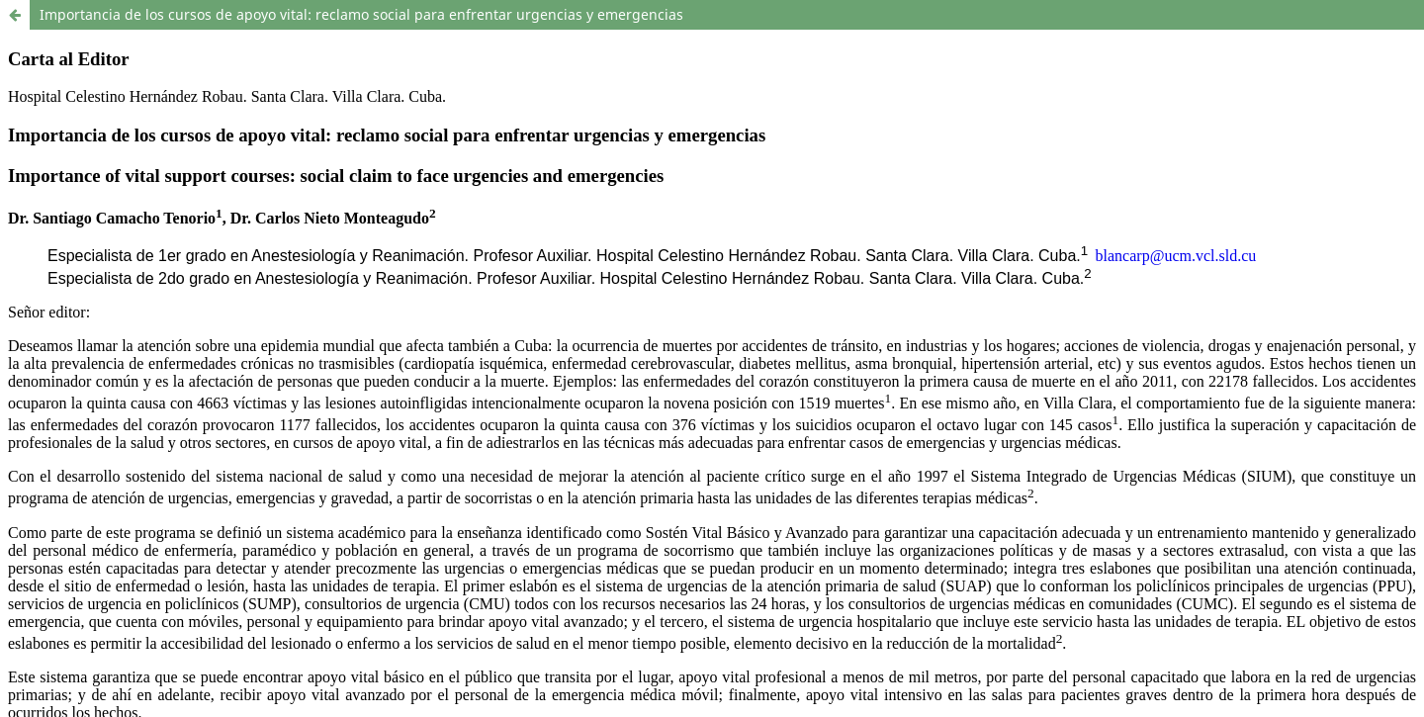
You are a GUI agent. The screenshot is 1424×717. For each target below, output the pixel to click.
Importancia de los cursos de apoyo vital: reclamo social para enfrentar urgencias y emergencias (361, 14)
